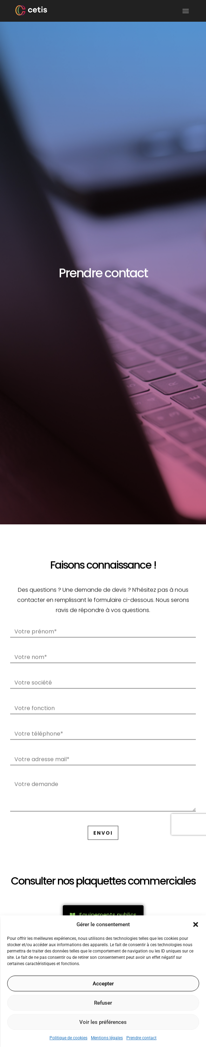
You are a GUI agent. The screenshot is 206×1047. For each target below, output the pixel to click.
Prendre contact (141, 1037)
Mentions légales (107, 1037)
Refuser (103, 1003)
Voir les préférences (103, 1022)
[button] (195, 924)
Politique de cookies (68, 1037)
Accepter (103, 983)
